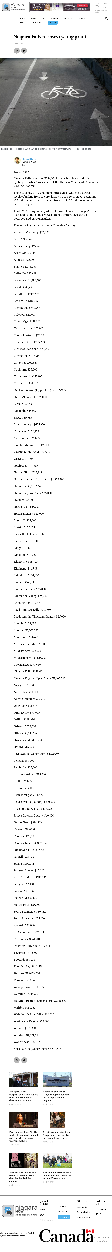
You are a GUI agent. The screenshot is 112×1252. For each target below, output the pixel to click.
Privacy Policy (83, 1212)
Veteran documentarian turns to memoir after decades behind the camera (22, 1177)
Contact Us (82, 1206)
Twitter (102, 1213)
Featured (62, 1211)
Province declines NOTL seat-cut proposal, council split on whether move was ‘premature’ (23, 1136)
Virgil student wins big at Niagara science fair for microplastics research (57, 1135)
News (42, 1214)
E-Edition (64, 1216)
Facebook (102, 1210)
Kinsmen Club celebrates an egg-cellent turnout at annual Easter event (57, 1175)
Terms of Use (83, 1217)
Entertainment (46, 1220)
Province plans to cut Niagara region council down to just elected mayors (56, 1096)
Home (42, 1209)
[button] (106, 19)
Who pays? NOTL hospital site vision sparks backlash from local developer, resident (23, 1096)
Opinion (62, 1206)
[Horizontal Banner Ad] (60, 7)
